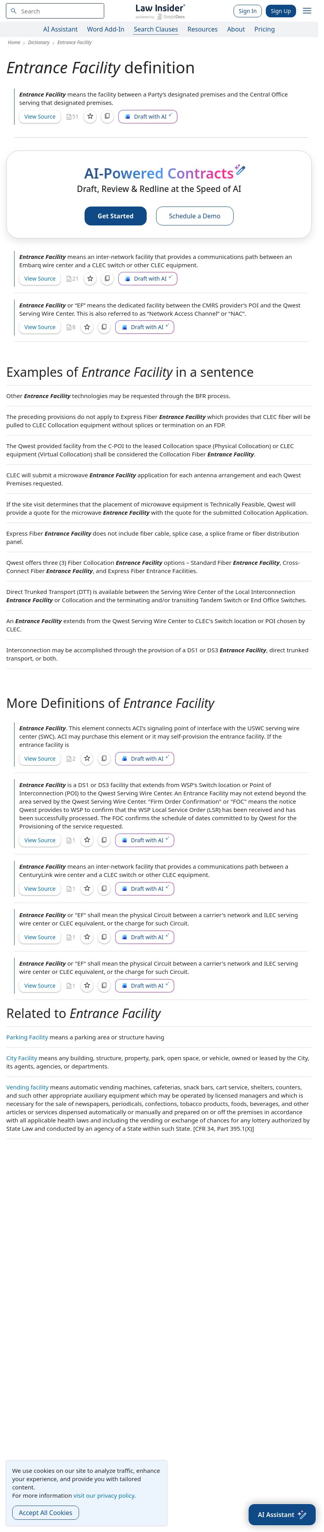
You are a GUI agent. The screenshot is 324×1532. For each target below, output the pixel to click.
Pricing (264, 29)
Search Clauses (156, 29)
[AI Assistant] (282, 1515)
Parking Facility (27, 1037)
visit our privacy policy (104, 1495)
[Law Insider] (160, 11)
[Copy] (107, 116)
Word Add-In (106, 29)
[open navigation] (307, 11)
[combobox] (55, 11)
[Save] (90, 116)
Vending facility (27, 1087)
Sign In (248, 11)
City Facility (21, 1058)
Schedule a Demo (195, 216)
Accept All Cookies (45, 1512)
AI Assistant (60, 29)
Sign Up (281, 11)
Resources (203, 29)
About (236, 29)
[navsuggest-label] (55, 11)
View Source (39, 116)
